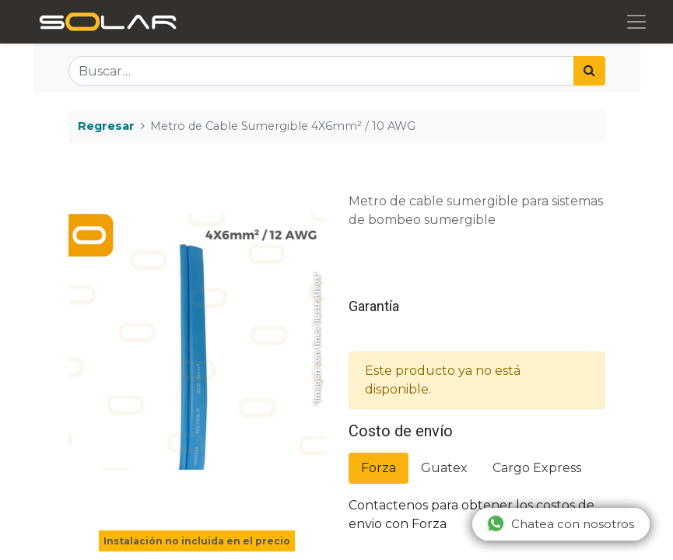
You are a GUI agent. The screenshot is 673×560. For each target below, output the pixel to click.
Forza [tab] (378, 467)
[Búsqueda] (589, 71)
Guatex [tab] (444, 467)
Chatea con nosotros (560, 523)
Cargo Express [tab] (536, 467)
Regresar (106, 126)
